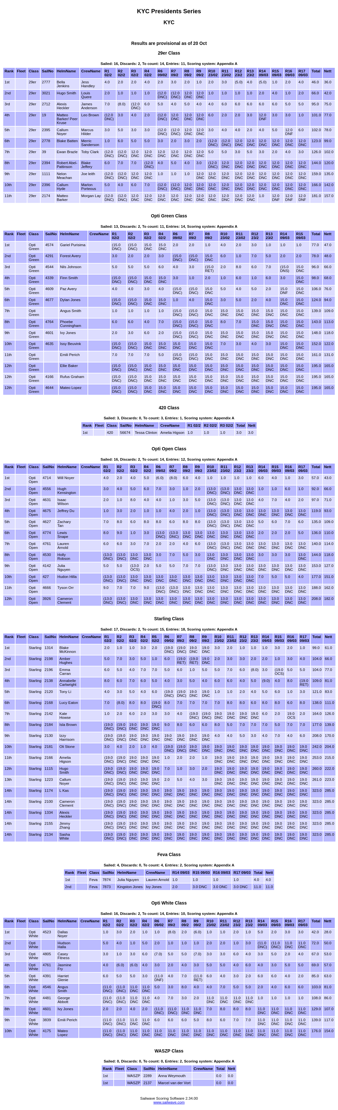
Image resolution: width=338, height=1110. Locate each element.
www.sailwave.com (169, 1102)
